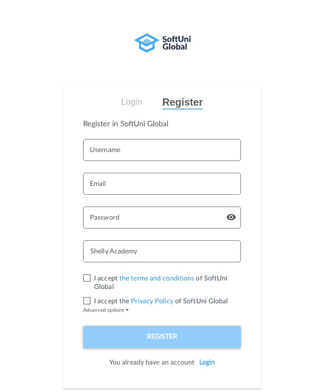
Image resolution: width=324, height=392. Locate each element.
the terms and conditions (156, 278)
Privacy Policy (152, 301)
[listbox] (162, 253)
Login (131, 101)
